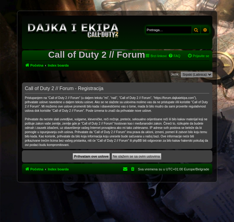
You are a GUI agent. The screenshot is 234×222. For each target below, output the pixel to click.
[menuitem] (174, 56)
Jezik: (175, 74)
